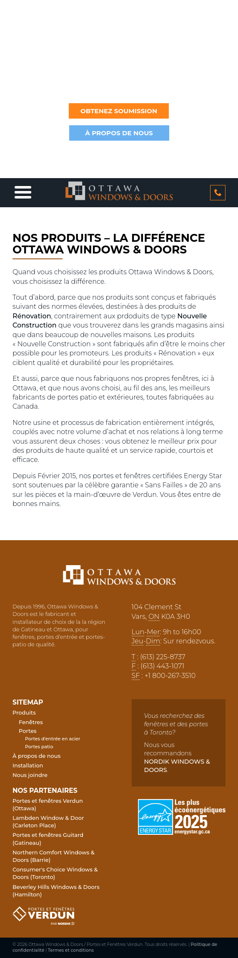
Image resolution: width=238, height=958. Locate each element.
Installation (28, 765)
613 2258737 (217, 192)
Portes (28, 730)
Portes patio (39, 747)
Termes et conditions (71, 950)
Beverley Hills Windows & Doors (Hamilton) (56, 891)
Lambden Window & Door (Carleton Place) (48, 821)
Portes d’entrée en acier (52, 739)
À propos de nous (36, 755)
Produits (24, 712)
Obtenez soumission (118, 111)
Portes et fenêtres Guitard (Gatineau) (48, 838)
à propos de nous (119, 133)
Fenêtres (31, 722)
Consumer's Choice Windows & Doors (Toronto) (55, 873)
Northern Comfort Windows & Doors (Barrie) (54, 856)
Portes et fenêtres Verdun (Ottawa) (48, 804)
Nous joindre (30, 775)
